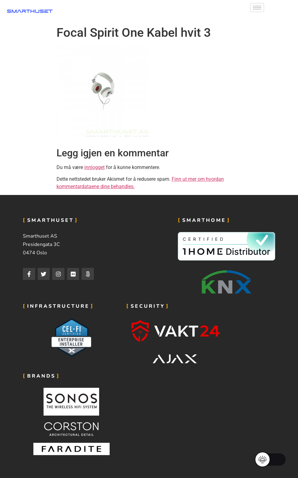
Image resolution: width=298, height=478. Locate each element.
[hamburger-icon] (257, 7)
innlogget (94, 167)
